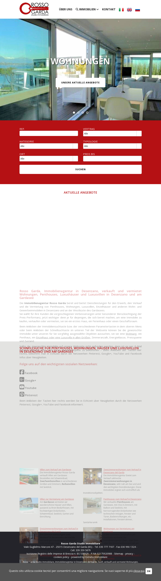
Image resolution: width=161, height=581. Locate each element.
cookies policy (61, 557)
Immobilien (87, 9)
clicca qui (138, 571)
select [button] (139, 133)
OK (148, 571)
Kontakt (109, 9)
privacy (129, 553)
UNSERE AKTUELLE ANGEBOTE (80, 82)
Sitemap (118, 553)
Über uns (65, 9)
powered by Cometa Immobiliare (89, 557)
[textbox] (49, 133)
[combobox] (110, 133)
